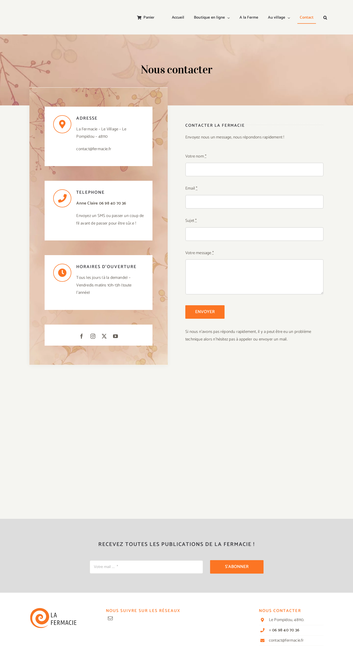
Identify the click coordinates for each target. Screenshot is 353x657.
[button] (325, 18)
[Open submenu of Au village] (290, 18)
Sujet (191, 220)
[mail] (110, 618)
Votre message (199, 252)
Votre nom (195, 156)
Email (191, 188)
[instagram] (92, 336)
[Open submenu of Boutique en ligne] (229, 18)
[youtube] (115, 336)
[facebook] (81, 336)
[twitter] (104, 336)
